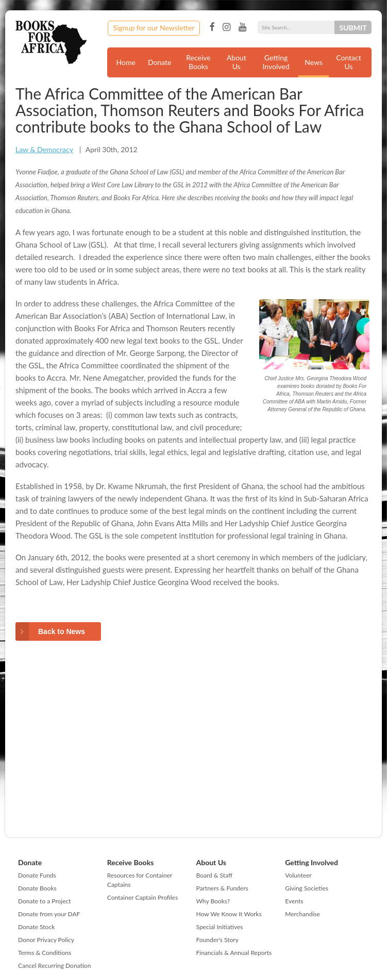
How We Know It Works (229, 914)
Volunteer (298, 875)
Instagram (226, 27)
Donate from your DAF (49, 914)
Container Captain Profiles (142, 897)
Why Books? (213, 901)
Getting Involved (276, 62)
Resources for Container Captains (139, 879)
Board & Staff (214, 875)
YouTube (242, 27)
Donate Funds (37, 875)
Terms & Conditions (44, 952)
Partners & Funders (222, 888)
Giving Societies (306, 888)
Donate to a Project (44, 901)
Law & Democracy (44, 149)
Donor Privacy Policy (46, 940)
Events (294, 901)
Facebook (211, 27)
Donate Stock (36, 927)
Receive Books (198, 62)
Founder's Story (217, 940)
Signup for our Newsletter (154, 27)
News (314, 62)
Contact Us (348, 62)
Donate (160, 62)
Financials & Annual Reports (234, 952)
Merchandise (302, 914)
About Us (236, 62)
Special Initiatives (219, 927)
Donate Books (37, 888)
